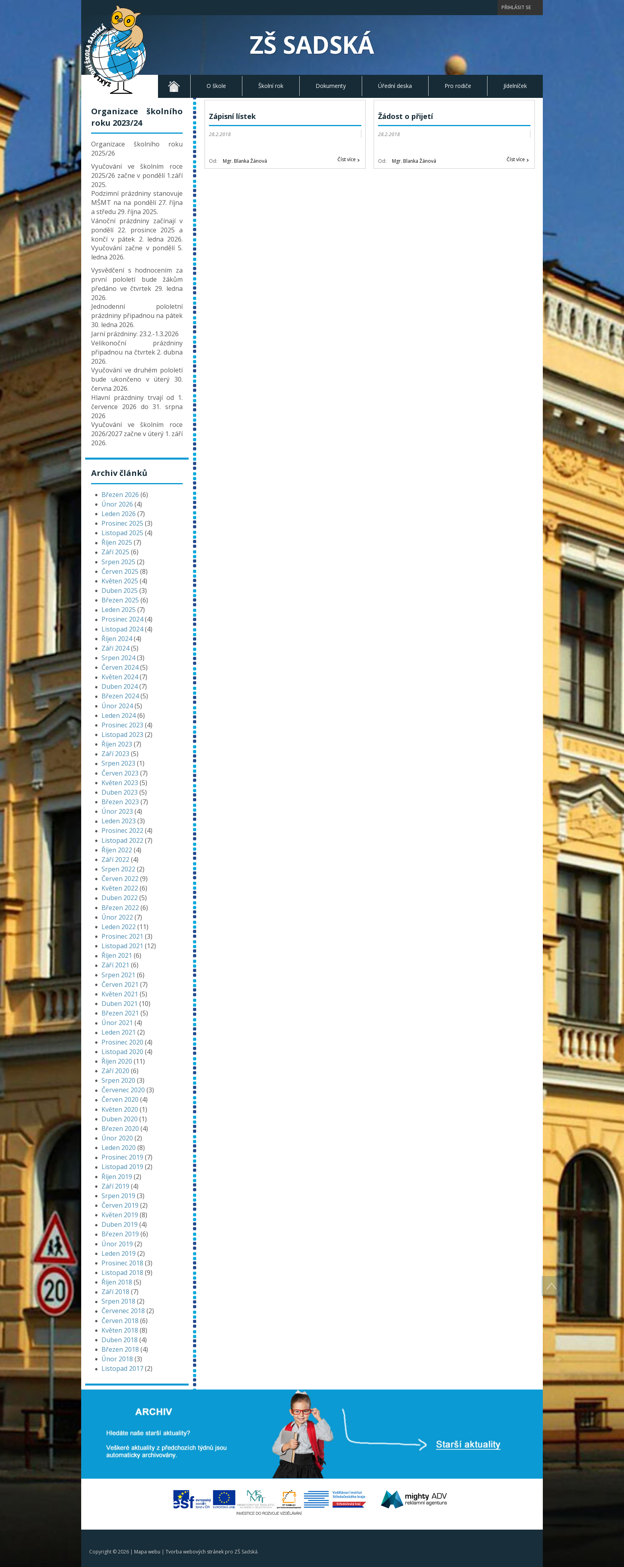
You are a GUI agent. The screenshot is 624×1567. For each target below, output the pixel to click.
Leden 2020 (118, 1147)
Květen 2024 (119, 676)
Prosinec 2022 (122, 830)
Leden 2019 (118, 1253)
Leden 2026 (118, 513)
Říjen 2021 (116, 955)
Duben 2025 (119, 590)
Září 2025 (115, 552)
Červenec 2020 (123, 1090)
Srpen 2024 (118, 657)
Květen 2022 (119, 888)
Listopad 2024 (122, 629)
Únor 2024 (117, 706)
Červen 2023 (119, 773)
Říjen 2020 (116, 1061)
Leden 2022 (118, 926)
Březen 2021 (120, 1013)
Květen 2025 (119, 581)
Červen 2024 (119, 667)
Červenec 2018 (123, 1310)
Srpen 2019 (118, 1195)
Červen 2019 (119, 1205)
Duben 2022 (119, 897)
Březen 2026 (120, 494)
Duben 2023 (119, 792)
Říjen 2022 (116, 850)
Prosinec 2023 (122, 725)
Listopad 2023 (122, 734)
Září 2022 (115, 859)
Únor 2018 (117, 1359)
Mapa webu (147, 1551)
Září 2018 (115, 1291)
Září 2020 (115, 1070)
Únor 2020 (117, 1138)
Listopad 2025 (122, 532)
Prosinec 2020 (122, 1042)
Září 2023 (115, 753)
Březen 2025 (120, 600)
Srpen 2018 (118, 1301)
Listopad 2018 (122, 1272)
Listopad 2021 (122, 945)
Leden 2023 (118, 821)
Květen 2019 (119, 1214)
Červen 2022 (119, 878)
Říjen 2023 (116, 744)
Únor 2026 (117, 504)
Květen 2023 (119, 782)
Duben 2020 (119, 1119)
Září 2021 (115, 965)
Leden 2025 (118, 609)
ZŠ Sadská (312, 44)
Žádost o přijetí (405, 116)
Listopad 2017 (122, 1368)
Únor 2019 (117, 1244)
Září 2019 (115, 1186)
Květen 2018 (119, 1330)
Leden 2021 (118, 1032)
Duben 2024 (119, 686)
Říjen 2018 (116, 1282)
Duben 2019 (119, 1224)
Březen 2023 (120, 801)
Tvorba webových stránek (195, 1551)
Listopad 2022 (122, 840)
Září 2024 (115, 648)
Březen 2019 (120, 1234)
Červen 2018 (119, 1320)
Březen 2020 (120, 1128)
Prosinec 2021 (122, 936)
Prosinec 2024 (122, 619)
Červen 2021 (119, 984)
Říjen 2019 (116, 1176)
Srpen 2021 (118, 975)
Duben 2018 (119, 1339)
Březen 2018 (120, 1349)
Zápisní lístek (232, 116)
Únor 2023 (117, 811)
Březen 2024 (120, 696)
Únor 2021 (117, 1022)
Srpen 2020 (118, 1080)
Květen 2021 (119, 994)
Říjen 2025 (116, 542)
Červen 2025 (119, 571)
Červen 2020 (119, 1099)
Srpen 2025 (118, 561)
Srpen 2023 (118, 763)
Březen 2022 (120, 907)
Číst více (346, 159)
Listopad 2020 (122, 1051)
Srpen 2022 (118, 869)
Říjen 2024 (116, 638)
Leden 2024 (118, 715)
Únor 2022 (117, 917)
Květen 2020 (119, 1109)
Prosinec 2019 (122, 1157)
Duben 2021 (119, 1003)
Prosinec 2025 (122, 523)
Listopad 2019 (122, 1166)
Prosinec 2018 (122, 1263)
